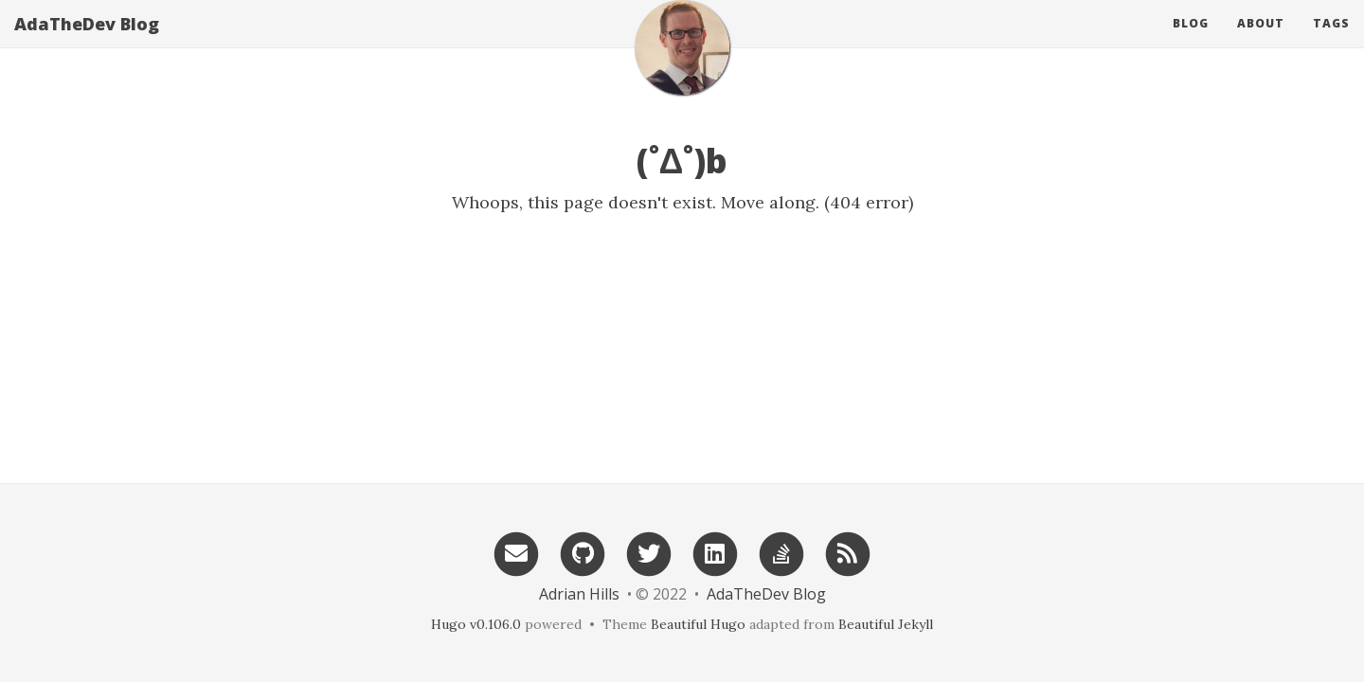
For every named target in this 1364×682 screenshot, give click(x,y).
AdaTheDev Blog (86, 42)
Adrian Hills (579, 593)
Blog (1191, 42)
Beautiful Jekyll (885, 624)
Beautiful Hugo (698, 624)
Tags (1331, 42)
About (1260, 42)
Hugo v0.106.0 (476, 624)
